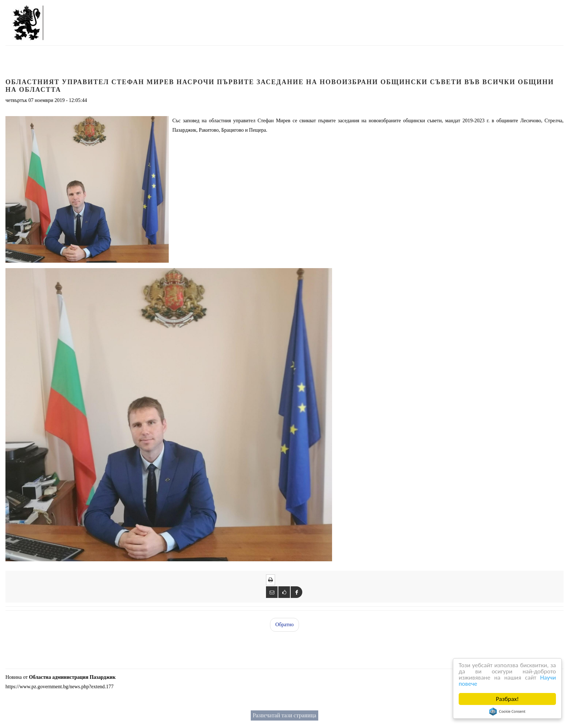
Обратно (284, 624)
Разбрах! (507, 699)
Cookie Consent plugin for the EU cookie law (508, 711)
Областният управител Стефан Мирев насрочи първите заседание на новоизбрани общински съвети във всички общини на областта (279, 85)
